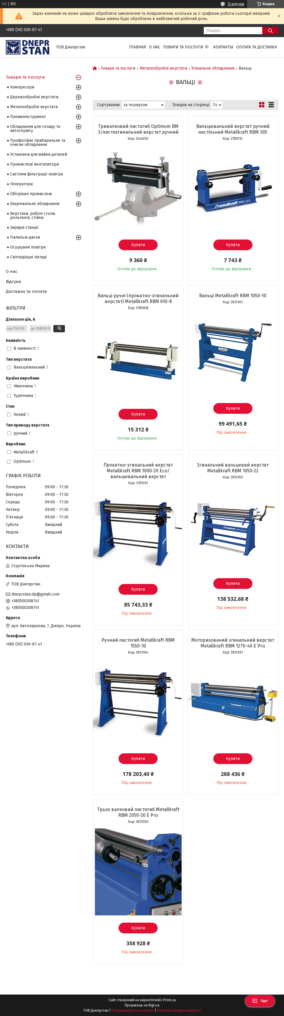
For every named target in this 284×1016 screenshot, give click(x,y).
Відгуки (13, 281)
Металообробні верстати (163, 68)
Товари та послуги (183, 47)
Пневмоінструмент (28, 116)
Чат (260, 1001)
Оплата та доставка (256, 47)
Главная (137, 47)
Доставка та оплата (26, 291)
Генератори (21, 184)
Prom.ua (169, 1000)
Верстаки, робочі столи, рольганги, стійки (33, 215)
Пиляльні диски (25, 237)
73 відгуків (235, 4)
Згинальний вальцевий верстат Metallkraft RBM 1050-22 (233, 467)
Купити (138, 244)
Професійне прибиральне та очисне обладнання (37, 142)
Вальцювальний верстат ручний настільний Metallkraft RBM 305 (233, 129)
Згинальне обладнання (212, 68)
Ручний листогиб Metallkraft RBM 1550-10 (138, 643)
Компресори (22, 87)
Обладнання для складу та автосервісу (35, 128)
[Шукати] (270, 30)
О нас (154, 47)
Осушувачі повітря (27, 247)
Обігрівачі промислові (31, 193)
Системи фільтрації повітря (36, 174)
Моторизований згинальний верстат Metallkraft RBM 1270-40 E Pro (232, 643)
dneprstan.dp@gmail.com (35, 594)
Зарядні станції (24, 227)
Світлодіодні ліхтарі (28, 257)
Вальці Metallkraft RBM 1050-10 (232, 295)
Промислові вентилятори (34, 164)
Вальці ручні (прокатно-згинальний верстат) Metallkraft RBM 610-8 (138, 298)
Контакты (223, 47)
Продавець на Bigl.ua (142, 1005)
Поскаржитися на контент (133, 1010)
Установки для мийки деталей (38, 154)
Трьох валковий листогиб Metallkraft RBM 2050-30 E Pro (138, 812)
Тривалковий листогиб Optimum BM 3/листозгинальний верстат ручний (138, 129)
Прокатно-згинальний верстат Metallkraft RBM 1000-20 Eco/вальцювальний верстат (138, 470)
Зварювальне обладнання (34, 203)
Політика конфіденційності (179, 1010)
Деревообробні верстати (34, 97)
